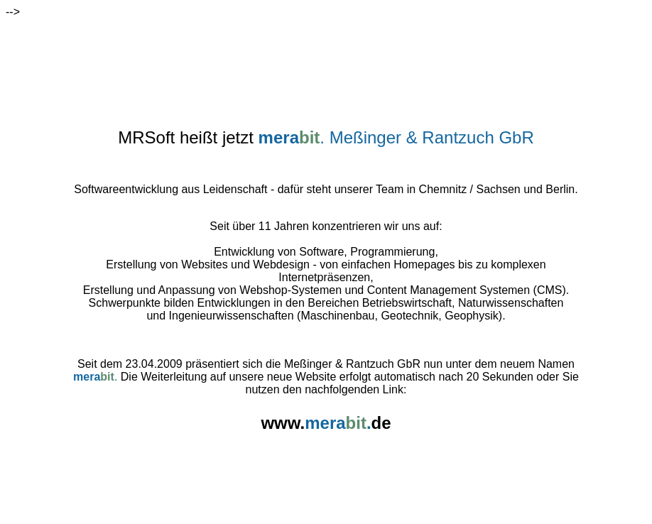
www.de (326, 416)
